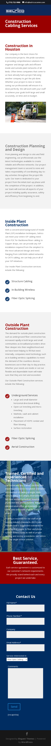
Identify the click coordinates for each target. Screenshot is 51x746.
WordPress (27, 742)
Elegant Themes (26, 738)
